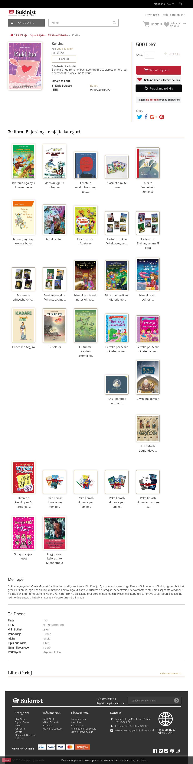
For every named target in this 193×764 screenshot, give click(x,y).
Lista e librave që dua (82, 732)
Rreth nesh (152, 15)
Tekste (18, 725)
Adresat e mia (78, 725)
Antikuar (19, 738)
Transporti (48, 725)
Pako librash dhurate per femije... (55, 502)
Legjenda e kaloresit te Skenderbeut (54, 558)
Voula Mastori (65, 48)
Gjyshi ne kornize (147, 398)
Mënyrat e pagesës (53, 729)
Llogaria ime (80, 713)
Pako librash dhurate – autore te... (148, 502)
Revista (18, 732)
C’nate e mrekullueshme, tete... (85, 187)
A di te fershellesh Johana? (148, 187)
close (7, 760)
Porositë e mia (78, 719)
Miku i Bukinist (50, 722)
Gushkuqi (54, 347)
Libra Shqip (20, 719)
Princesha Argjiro (23, 347)
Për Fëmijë (20, 729)
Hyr (181, 3)
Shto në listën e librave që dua (161, 80)
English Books (22, 722)
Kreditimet (76, 722)
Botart (93, 85)
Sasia (139, 55)
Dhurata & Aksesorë (25, 735)
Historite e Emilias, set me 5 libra (148, 243)
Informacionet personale (83, 729)
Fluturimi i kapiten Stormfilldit (86, 351)
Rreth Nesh (48, 719)
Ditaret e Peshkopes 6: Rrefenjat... (23, 502)
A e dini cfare (54, 239)
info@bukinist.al (145, 730)
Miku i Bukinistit (173, 15)
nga (54, 48)
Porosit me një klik (161, 88)
